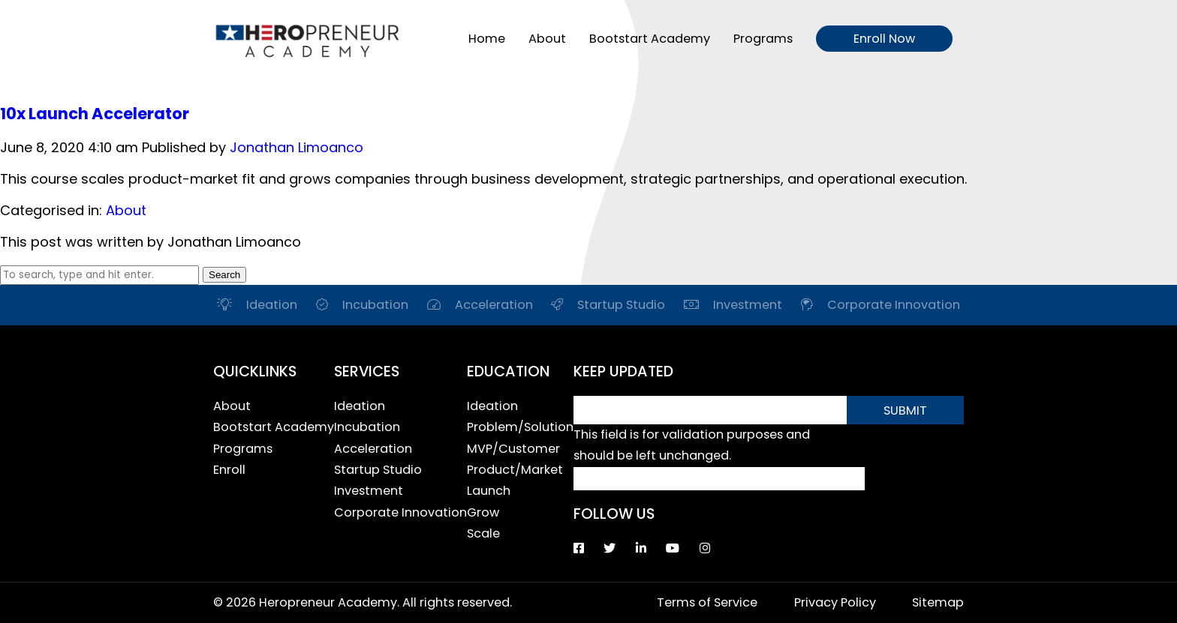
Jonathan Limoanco (296, 147)
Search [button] (224, 274)
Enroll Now (884, 38)
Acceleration (373, 448)
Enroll (229, 469)
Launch (488, 490)
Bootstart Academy (649, 38)
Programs (763, 38)
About (547, 38)
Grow (483, 512)
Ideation (359, 406)
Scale (483, 533)
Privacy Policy (835, 602)
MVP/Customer (513, 448)
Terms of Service (707, 602)
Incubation (367, 427)
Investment (368, 490)
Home (486, 38)
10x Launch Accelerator (94, 113)
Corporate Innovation (400, 512)
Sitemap (938, 602)
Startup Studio (378, 469)
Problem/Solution (520, 427)
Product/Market (515, 469)
